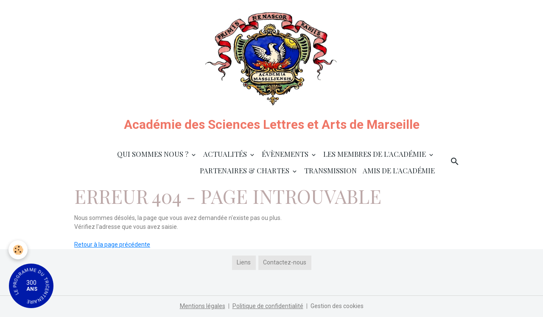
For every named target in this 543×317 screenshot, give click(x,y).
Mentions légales (202, 306)
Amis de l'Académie (399, 170)
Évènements (286, 153)
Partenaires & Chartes (245, 170)
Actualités (226, 153)
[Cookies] (18, 249)
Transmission (330, 170)
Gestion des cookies (337, 306)
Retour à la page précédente (112, 244)
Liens (244, 262)
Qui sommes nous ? (153, 153)
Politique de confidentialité (267, 306)
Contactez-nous (284, 262)
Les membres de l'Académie (375, 153)
